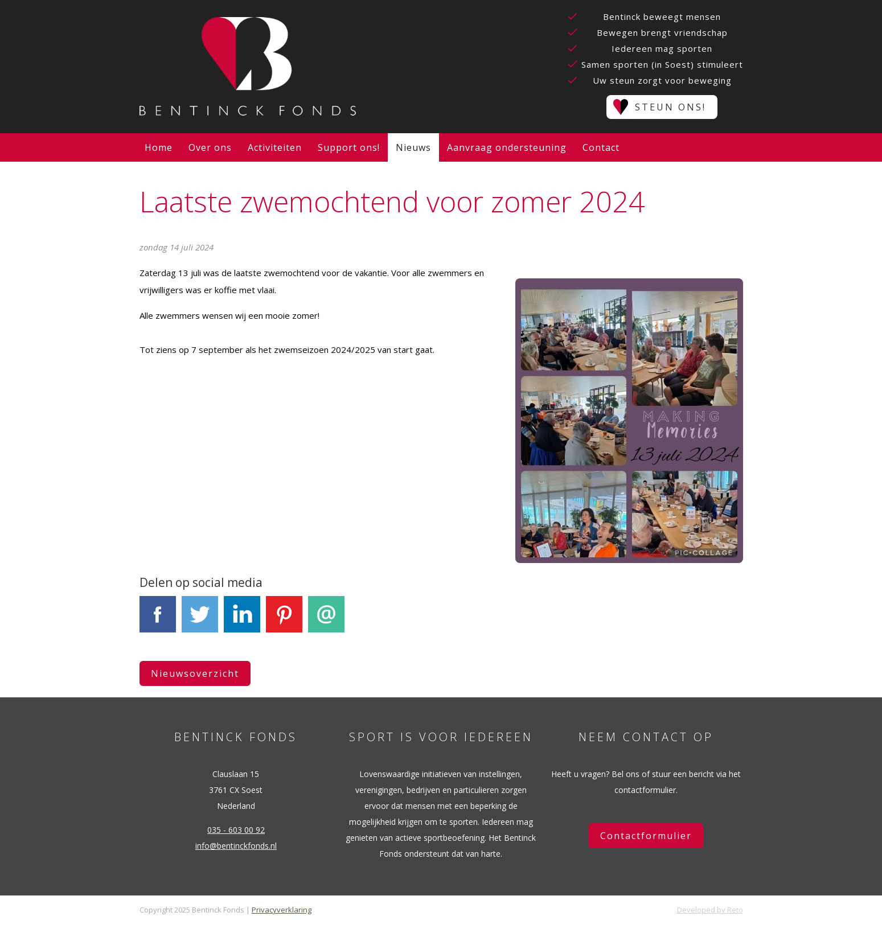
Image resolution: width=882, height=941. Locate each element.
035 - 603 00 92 (236, 829)
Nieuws (413, 147)
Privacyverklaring (281, 910)
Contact (601, 147)
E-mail (326, 621)
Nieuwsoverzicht (195, 673)
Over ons (210, 147)
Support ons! (349, 147)
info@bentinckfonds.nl (236, 845)
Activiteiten (275, 147)
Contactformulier (646, 835)
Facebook (158, 621)
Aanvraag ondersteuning (507, 147)
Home (159, 147)
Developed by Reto (710, 910)
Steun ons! (670, 107)
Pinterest (284, 621)
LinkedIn (242, 621)
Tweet (200, 621)
